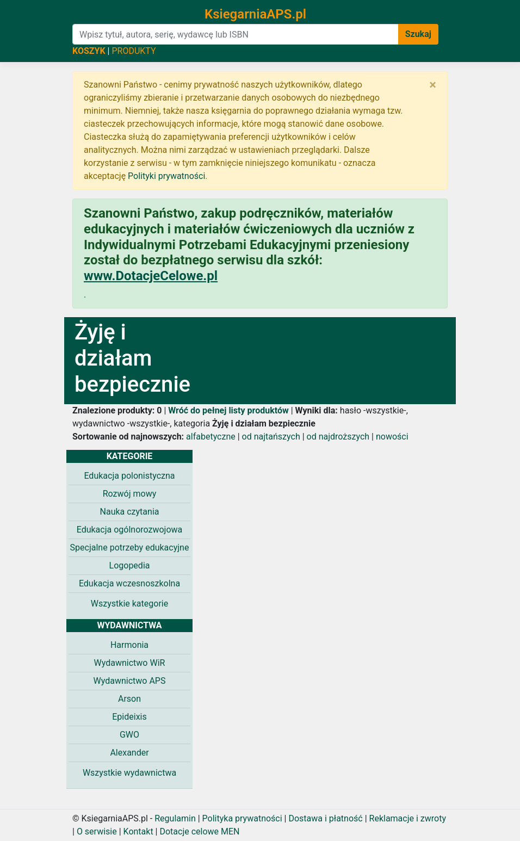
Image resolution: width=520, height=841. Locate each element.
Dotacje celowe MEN (199, 831)
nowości (392, 436)
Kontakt (138, 831)
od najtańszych (271, 436)
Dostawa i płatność (325, 818)
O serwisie (97, 831)
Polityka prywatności (242, 818)
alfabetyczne (211, 436)
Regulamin (175, 818)
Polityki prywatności (166, 176)
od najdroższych (338, 436)
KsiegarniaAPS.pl (255, 14)
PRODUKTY (134, 51)
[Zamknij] (432, 85)
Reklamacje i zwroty (407, 818)
